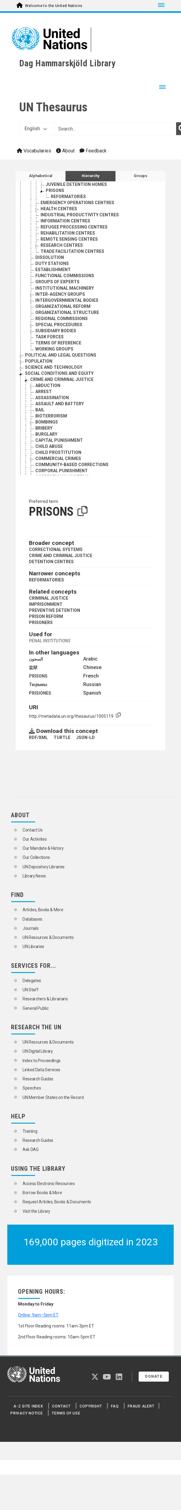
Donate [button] (153, 1376)
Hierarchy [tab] (90, 176)
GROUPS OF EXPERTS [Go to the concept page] (57, 281)
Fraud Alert (141, 1406)
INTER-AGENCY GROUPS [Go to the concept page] (60, 294)
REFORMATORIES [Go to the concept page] (68, 196)
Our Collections (36, 857)
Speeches (32, 1088)
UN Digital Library (38, 1051)
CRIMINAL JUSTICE (48, 598)
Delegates (32, 980)
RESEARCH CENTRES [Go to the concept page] (62, 245)
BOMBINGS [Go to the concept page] (46, 422)
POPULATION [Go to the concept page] (38, 361)
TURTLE (62, 737)
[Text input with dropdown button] (115, 128)
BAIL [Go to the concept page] (39, 409)
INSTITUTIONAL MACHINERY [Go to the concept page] (64, 288)
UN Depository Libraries (44, 866)
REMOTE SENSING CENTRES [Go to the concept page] (69, 239)
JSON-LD (85, 737)
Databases (32, 919)
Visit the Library (36, 1211)
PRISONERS (41, 622)
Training (30, 1131)
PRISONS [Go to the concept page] (55, 190)
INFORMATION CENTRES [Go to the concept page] (65, 220)
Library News (34, 876)
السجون (36, 659)
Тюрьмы (38, 684)
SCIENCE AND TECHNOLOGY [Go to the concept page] (53, 367)
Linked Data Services (41, 1069)
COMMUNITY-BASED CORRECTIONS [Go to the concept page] (71, 464)
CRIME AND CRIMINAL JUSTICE (60, 555)
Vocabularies (34, 151)
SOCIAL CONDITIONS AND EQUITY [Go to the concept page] (59, 373)
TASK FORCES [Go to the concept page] (49, 336)
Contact (61, 1406)
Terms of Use (66, 1413)
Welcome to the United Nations (53, 6)
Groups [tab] (140, 176)
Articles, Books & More (43, 909)
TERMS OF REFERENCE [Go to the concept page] (58, 342)
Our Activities (35, 839)
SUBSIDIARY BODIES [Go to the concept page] (55, 330)
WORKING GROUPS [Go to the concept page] (54, 349)
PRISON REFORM (46, 616)
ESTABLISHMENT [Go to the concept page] (53, 269)
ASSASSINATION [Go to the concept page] (52, 397)
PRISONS (38, 676)
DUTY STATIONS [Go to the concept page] (52, 263)
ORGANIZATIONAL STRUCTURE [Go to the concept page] (67, 312)
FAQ (115, 1406)
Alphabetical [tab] (40, 176)
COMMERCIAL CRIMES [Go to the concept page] (58, 458)
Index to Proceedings (42, 1060)
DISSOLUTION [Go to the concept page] (49, 257)
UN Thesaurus (53, 107)
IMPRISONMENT (45, 604)
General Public (35, 1008)
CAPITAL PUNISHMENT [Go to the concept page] (59, 440)
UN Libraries (33, 946)
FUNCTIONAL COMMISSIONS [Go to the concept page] (64, 275)
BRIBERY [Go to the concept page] (43, 428)
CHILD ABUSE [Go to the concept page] (49, 446)
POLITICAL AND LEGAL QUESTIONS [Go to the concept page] (60, 355)
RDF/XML (38, 737)
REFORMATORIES (46, 579)
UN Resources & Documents (48, 937)
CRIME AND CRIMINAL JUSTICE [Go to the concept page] (62, 379)
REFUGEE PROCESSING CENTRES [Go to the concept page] (74, 227)
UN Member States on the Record (53, 1097)
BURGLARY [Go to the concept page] (46, 434)
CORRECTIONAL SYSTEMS (56, 549)
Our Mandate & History (43, 848)
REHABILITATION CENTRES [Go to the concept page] (68, 233)
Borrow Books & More (42, 1192)
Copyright (91, 1406)
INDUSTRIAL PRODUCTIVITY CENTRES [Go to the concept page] (80, 214)
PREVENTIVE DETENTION (54, 610)
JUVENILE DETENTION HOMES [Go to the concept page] (76, 184)
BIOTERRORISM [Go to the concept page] (51, 415)
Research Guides (38, 1078)
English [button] (35, 128)
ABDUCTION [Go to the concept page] (47, 385)
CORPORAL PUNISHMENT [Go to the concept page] (61, 470)
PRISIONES (40, 693)
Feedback (93, 151)
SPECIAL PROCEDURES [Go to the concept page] (58, 324)
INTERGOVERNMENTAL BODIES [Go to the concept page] (66, 300)
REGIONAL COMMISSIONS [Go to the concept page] (61, 318)
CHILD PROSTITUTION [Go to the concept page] (58, 452)
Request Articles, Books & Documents (57, 1201)
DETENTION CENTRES (51, 561)
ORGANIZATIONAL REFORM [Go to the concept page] (62, 306)
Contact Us (33, 830)
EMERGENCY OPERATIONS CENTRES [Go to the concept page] (77, 202)
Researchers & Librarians (45, 998)
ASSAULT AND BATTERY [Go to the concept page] (59, 403)
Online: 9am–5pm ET (38, 1315)
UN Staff (30, 989)
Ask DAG (31, 1149)
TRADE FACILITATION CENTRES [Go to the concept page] (72, 251)
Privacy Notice (26, 1413)
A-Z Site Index (28, 1406)
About (65, 151)
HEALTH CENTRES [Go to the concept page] (59, 208)
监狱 (33, 667)
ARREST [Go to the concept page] (43, 391)
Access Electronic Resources (49, 1183)
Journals (30, 928)
